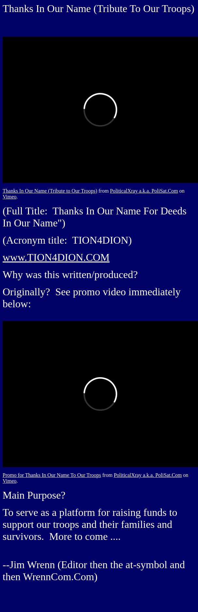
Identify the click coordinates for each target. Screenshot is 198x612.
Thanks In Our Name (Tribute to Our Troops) (50, 191)
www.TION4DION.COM (56, 257)
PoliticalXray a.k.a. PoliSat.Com (144, 191)
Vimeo (10, 196)
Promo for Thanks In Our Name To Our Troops (52, 475)
